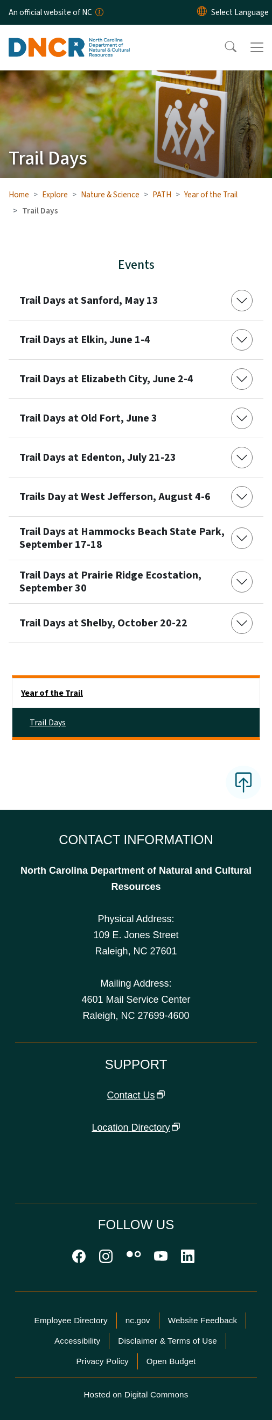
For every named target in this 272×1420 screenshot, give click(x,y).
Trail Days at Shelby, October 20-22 (103, 623)
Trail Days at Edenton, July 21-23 (97, 457)
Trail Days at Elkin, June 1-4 (84, 339)
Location (136, 1127)
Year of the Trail (211, 195)
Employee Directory (71, 1320)
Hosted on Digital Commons (135, 1394)
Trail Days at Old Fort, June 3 (88, 418)
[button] (223, 47)
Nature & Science (110, 195)
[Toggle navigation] (257, 47)
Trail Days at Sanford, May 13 (88, 300)
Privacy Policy (102, 1361)
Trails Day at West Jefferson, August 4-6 (115, 496)
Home (19, 195)
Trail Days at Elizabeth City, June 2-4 (106, 379)
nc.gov (137, 1320)
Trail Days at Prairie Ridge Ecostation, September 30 (110, 582)
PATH (161, 195)
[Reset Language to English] (202, 12)
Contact (136, 1095)
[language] (240, 12)
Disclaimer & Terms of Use (167, 1340)
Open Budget (171, 1361)
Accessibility (77, 1340)
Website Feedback (203, 1320)
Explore (55, 195)
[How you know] (98, 12)
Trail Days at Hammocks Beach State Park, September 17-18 (122, 538)
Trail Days (48, 723)
